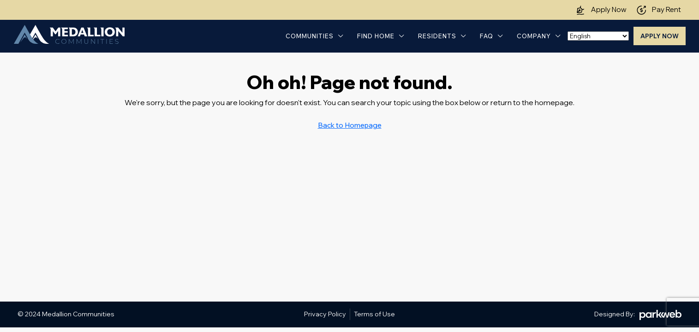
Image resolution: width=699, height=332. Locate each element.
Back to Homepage (350, 125)
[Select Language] (598, 36)
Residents (437, 36)
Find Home (375, 36)
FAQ (486, 36)
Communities (310, 36)
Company (534, 36)
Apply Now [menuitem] (659, 36)
